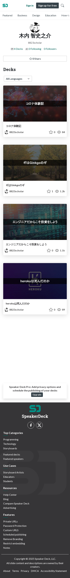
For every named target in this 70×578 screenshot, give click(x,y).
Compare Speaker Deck (16, 503)
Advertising (9, 507)
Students (8, 481)
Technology (9, 443)
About (6, 570)
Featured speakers (13, 458)
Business (22, 15)
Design (36, 15)
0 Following (35, 48)
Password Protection (14, 525)
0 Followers (50, 48)
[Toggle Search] (62, 5)
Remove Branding (13, 538)
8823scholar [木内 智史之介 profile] (14, 132)
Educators (8, 476)
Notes (6, 547)
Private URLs (10, 521)
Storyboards (10, 448)
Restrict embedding (14, 543)
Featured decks (11, 454)
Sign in (30, 5)
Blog (6, 499)
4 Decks (18, 48)
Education (50, 15)
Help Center (10, 494)
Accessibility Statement (54, 570)
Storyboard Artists (13, 472)
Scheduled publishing (14, 534)
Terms (15, 570)
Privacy (25, 570)
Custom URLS (10, 530)
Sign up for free (47, 5)
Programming (10, 439)
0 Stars (35, 58)
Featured (7, 15)
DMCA (35, 570)
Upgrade (37, 394)
